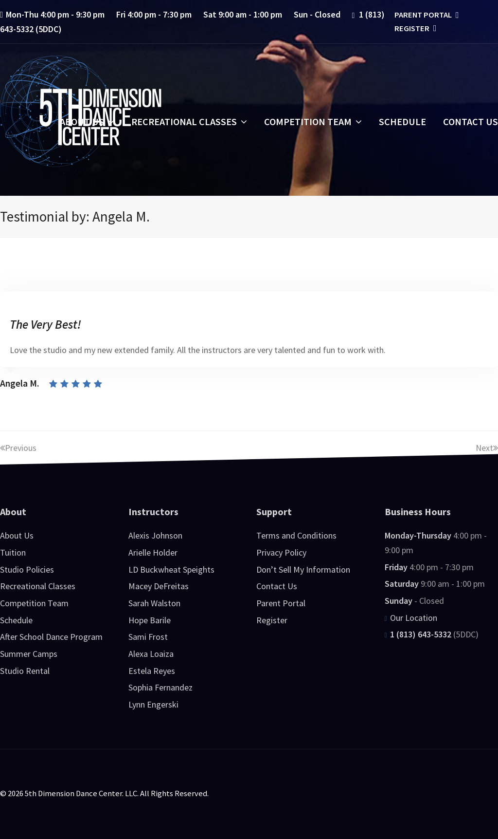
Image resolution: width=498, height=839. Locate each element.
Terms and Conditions (296, 535)
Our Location (411, 617)
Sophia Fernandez (160, 687)
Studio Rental (25, 670)
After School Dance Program (51, 636)
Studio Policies (27, 569)
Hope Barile (149, 620)
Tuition (13, 552)
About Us (17, 535)
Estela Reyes (151, 670)
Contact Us (276, 586)
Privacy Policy (281, 552)
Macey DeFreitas (158, 586)
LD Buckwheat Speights (171, 569)
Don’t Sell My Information (303, 569)
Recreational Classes (37, 586)
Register (414, 28)
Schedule (16, 620)
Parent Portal (425, 15)
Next (487, 447)
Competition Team (34, 603)
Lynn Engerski (153, 704)
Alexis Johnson (155, 535)
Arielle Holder (153, 552)
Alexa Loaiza (151, 653)
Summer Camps (28, 653)
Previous (18, 447)
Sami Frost (148, 636)
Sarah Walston (154, 603)
